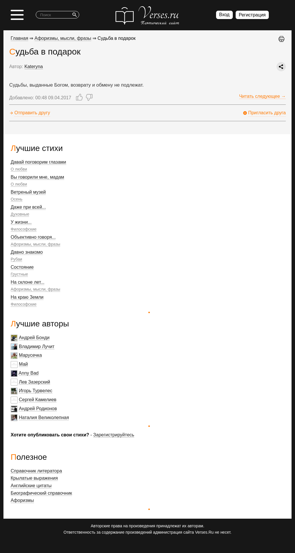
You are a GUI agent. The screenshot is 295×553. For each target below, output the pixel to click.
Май (23, 364)
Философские (24, 229)
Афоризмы (22, 500)
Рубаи (16, 259)
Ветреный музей (28, 192)
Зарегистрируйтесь (113, 434)
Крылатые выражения (34, 478)
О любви (19, 169)
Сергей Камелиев (37, 399)
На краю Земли (27, 297)
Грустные (19, 274)
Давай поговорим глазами (38, 162)
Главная (19, 38)
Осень (16, 199)
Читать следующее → (262, 96)
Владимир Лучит (36, 346)
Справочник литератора (36, 470)
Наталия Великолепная (44, 417)
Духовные (20, 214)
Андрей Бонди (34, 337)
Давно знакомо (27, 252)
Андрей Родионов (38, 408)
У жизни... (21, 222)
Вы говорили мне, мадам (37, 177)
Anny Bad (29, 373)
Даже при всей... (28, 207)
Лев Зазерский (34, 382)
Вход (224, 14)
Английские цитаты (31, 485)
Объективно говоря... (33, 237)
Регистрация (252, 14)
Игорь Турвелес (35, 390)
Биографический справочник (41, 493)
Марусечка (30, 355)
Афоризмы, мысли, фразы (35, 244)
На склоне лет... (27, 282)
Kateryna (33, 66)
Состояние (22, 267)
